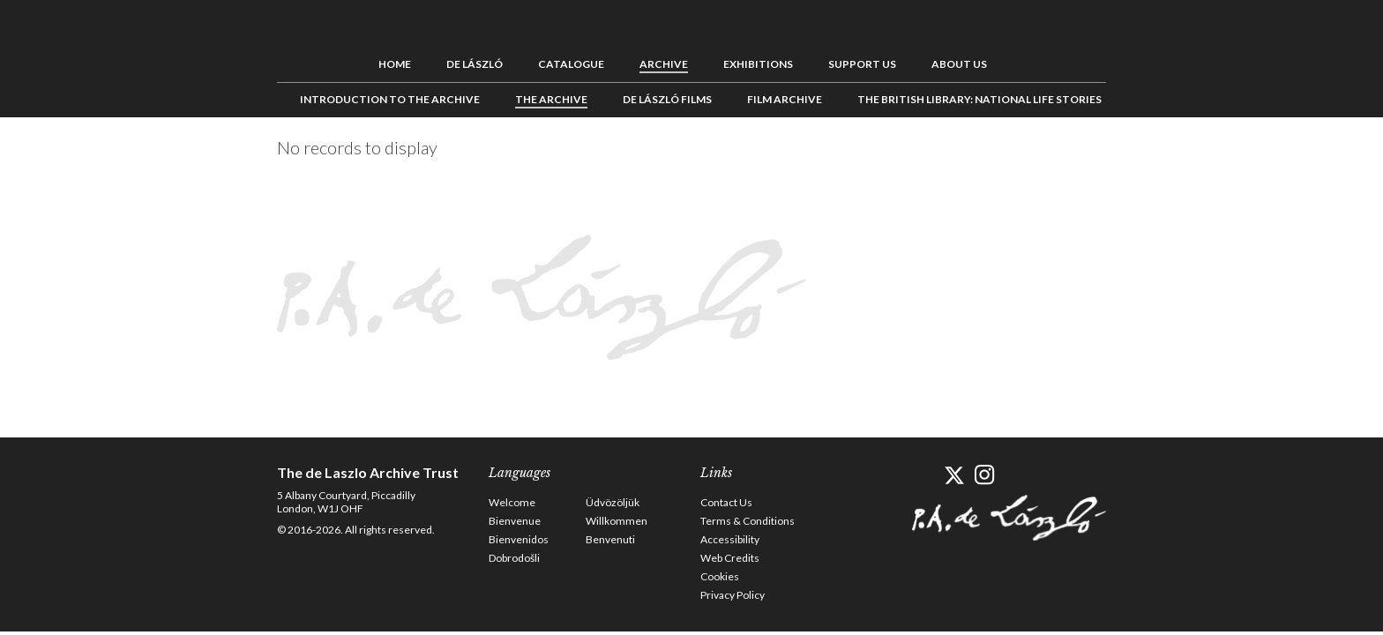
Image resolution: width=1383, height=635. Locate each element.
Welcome (512, 502)
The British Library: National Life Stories (979, 99)
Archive (663, 64)
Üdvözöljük (612, 502)
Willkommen (616, 520)
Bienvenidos (519, 539)
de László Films (667, 99)
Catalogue (571, 64)
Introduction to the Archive (390, 99)
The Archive (551, 99)
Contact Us (726, 502)
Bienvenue (515, 520)
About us (959, 64)
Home (394, 64)
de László (474, 64)
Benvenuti (610, 539)
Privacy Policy (732, 594)
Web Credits (729, 557)
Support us (862, 64)
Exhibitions (758, 64)
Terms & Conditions (747, 520)
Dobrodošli (514, 557)
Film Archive (784, 99)
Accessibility (729, 539)
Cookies (719, 576)
